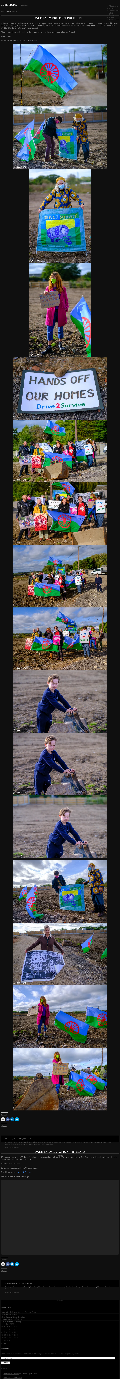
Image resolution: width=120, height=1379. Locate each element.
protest (30, 1144)
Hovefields (8, 1144)
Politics (112, 15)
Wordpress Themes (11, 1374)
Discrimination (67, 1142)
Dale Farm (47, 1142)
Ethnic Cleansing (94, 1142)
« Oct (3, 1343)
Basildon (27, 1142)
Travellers (49, 1144)
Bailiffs (26, 1287)
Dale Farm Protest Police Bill (60, 18)
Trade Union (114, 20)
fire (73, 1287)
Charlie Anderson (37, 1142)
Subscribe (5, 1363)
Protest (111, 17)
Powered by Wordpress (13, 1377)
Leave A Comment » (12, 1147)
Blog (111, 13)
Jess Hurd (9, 4)
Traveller (42, 1144)
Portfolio (112, 8)
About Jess (113, 6)
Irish (14, 1144)
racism (36, 1144)
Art (110, 22)
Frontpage (8, 1142)
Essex (86, 1142)
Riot (98, 1287)
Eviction (104, 1142)
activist (21, 1142)
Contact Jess (114, 11)
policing (25, 1144)
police (19, 1144)
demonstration (56, 1142)
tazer (102, 1287)
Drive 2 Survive (78, 1142)
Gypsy (110, 1142)
